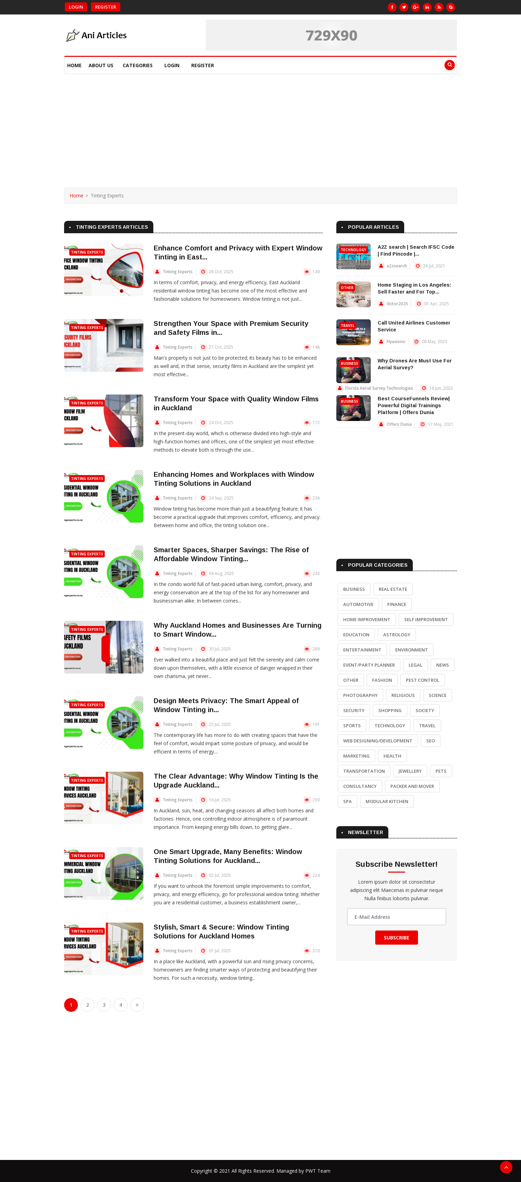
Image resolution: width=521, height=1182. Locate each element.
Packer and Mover (412, 786)
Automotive (358, 604)
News (442, 665)
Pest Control (422, 680)
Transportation (364, 771)
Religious (403, 695)
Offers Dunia (399, 424)
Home (74, 65)
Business (349, 363)
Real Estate (393, 589)
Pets (441, 771)
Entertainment (362, 650)
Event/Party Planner (369, 665)
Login (76, 7)
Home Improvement (366, 619)
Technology (353, 249)
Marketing (356, 756)
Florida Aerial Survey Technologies (379, 388)
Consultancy (360, 786)
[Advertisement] (260, 126)
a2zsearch (397, 266)
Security (354, 710)
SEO (430, 741)
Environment (411, 650)
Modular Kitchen (387, 801)
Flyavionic (396, 342)
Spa (347, 801)
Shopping (390, 710)
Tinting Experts (87, 252)
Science (438, 695)
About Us (101, 65)
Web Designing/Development (377, 741)
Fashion (382, 680)
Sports (352, 725)
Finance (396, 604)
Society (425, 710)
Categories (138, 65)
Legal (415, 665)
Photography (360, 695)
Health (392, 756)
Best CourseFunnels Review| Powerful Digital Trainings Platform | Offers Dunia (414, 405)
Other (347, 287)
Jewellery (410, 771)
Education (356, 634)
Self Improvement (426, 619)
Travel (348, 325)
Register (105, 7)
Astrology (396, 634)
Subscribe (396, 937)
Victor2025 (397, 304)
